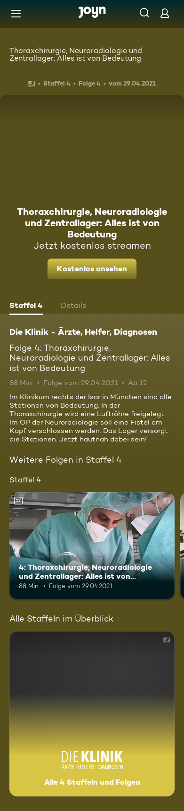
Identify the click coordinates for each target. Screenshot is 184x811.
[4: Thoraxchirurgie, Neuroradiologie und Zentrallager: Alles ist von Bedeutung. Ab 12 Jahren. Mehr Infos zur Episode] (92, 545)
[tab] (26, 306)
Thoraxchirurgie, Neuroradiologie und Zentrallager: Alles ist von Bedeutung (75, 54)
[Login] (164, 13)
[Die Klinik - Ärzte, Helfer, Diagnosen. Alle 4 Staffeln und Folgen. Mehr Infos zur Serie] (92, 713)
